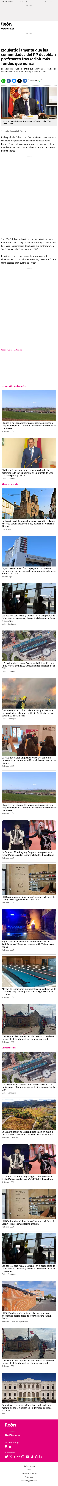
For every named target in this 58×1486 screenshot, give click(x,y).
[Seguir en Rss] (40, 1456)
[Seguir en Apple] (10, 1446)
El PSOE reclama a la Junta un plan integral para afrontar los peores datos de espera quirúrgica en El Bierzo (27, 1316)
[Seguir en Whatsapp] (36, 1456)
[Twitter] (19, 81)
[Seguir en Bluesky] (6, 1456)
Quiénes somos (29, 1466)
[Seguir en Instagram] (22, 1456)
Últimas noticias (9, 1048)
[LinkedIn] (25, 81)
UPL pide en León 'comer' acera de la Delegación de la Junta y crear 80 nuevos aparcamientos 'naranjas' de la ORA (28, 666)
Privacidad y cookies (29, 1473)
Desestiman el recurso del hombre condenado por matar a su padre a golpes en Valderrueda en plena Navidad (27, 1408)
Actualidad (18, 350)
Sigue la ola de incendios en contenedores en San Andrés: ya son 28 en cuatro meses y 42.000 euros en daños (28, 944)
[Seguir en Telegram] (18, 1456)
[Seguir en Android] (6, 1446)
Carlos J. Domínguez (9, 479)
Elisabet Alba (6, 529)
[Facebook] (9, 81)
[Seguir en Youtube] (27, 1456)
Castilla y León (6, 350)
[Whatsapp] (3, 81)
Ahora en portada (10, 484)
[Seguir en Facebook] (15, 1456)
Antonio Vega (7, 577)
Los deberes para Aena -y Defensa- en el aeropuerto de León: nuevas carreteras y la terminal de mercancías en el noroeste (28, 618)
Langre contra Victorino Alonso (22, 1)
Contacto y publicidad (29, 1481)
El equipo (29, 1470)
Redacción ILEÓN (8, 431)
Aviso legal (29, 1477)
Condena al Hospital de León (37, 1)
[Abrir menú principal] (54, 24)
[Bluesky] (14, 81)
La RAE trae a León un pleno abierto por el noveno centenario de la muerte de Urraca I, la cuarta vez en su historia (29, 760)
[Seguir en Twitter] (10, 1456)
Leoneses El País (49, 1)
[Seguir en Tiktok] (32, 1456)
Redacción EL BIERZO (10, 1137)
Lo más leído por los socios (14, 386)
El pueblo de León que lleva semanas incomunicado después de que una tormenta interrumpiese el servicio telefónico (29, 425)
